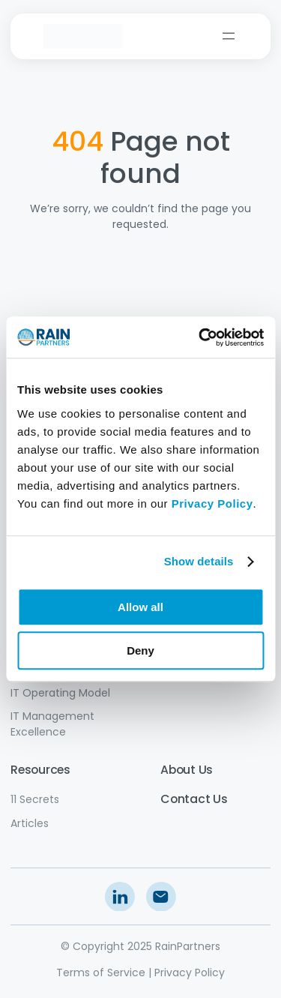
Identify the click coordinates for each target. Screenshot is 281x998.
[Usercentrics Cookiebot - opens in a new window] (200, 337)
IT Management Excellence (52, 724)
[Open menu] (229, 36)
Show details (199, 561)
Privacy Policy (189, 972)
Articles (29, 823)
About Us (186, 769)
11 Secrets (34, 799)
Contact (185, 799)
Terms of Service (100, 972)
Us (218, 799)
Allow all (140, 607)
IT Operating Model (60, 692)
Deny (140, 650)
